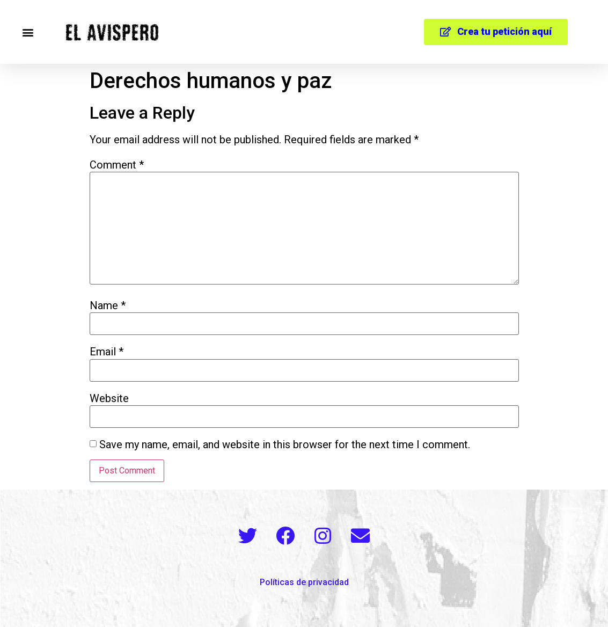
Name (108, 305)
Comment (117, 164)
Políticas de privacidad (304, 582)
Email (106, 351)
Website (109, 398)
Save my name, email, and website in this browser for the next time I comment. (284, 444)
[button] (27, 32)
